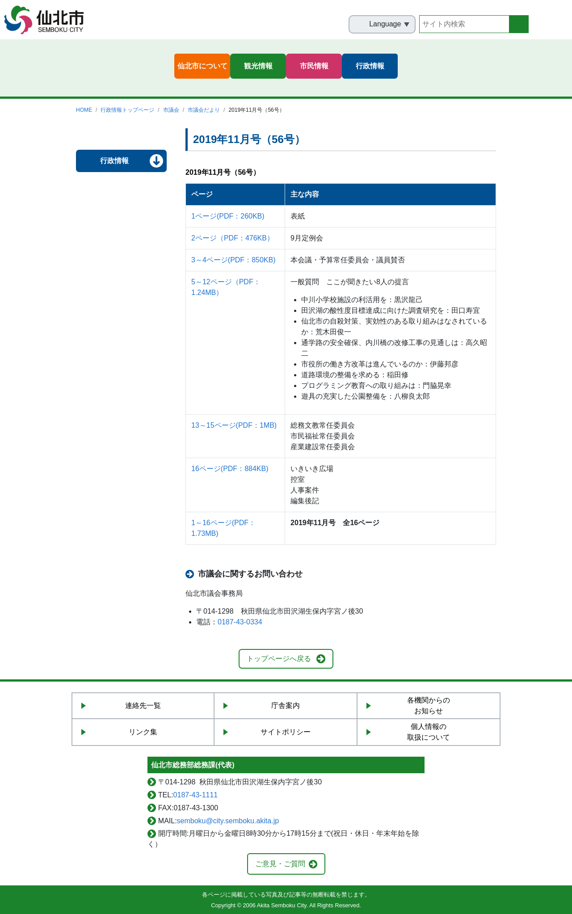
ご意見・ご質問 (280, 864)
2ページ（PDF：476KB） (232, 238)
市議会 (171, 110)
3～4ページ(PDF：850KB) (233, 260)
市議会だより (204, 110)
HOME (84, 110)
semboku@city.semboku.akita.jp (228, 821)
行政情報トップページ (127, 110)
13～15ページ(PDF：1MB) (234, 425)
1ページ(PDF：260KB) (228, 216)
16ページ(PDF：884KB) (230, 468)
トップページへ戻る (279, 658)
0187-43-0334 (240, 622)
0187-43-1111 (195, 795)
